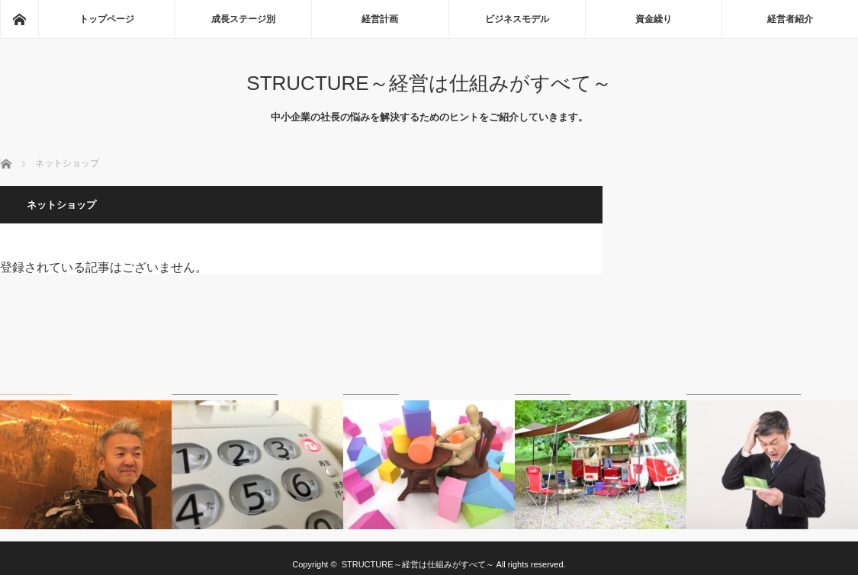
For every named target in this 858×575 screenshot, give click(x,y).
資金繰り (653, 19)
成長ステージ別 (243, 19)
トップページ (106, 19)
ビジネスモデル (517, 19)
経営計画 (380, 19)
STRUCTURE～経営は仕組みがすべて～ (428, 83)
